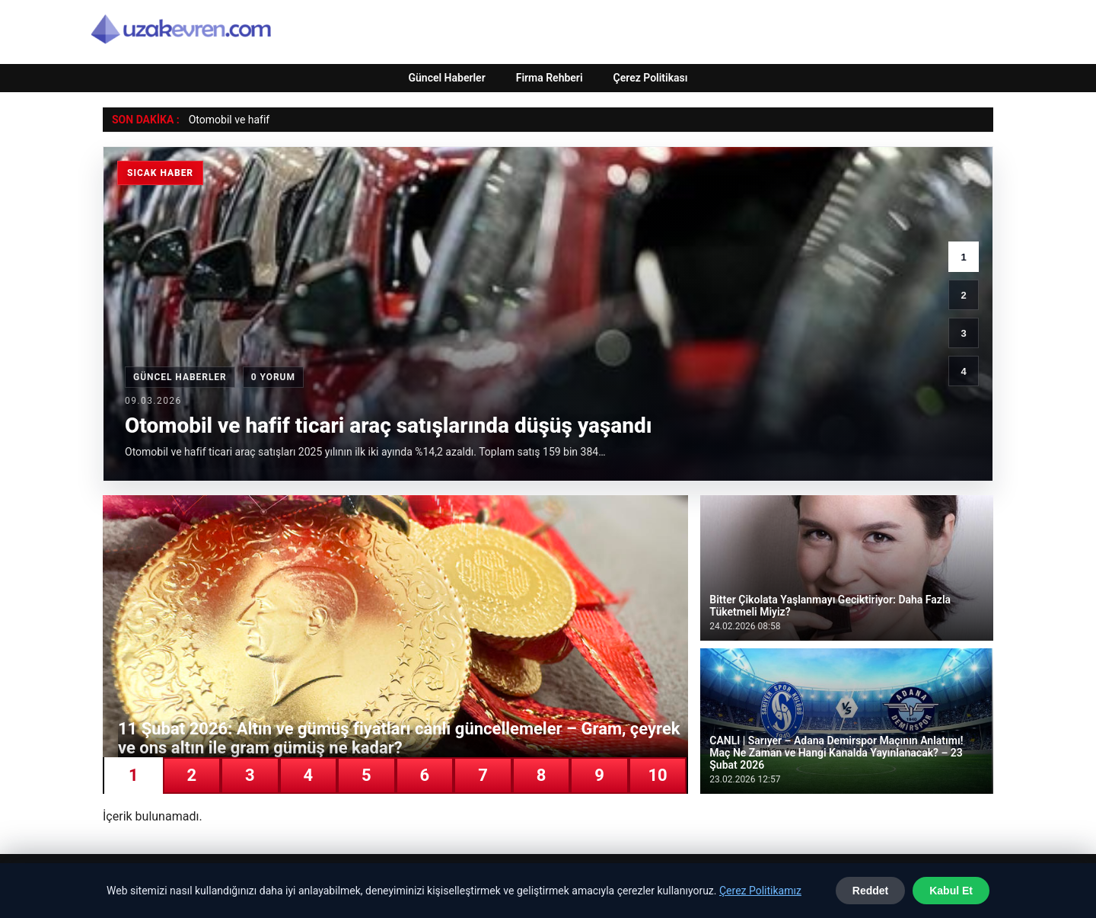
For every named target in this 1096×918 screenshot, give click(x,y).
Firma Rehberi (549, 78)
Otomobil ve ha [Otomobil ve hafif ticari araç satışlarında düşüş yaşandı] (224, 120)
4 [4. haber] (963, 371)
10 (657, 775)
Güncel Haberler (446, 78)
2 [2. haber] (963, 295)
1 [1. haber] (963, 257)
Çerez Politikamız (760, 890)
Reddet (870, 890)
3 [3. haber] (963, 333)
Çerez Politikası (650, 78)
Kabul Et (951, 890)
